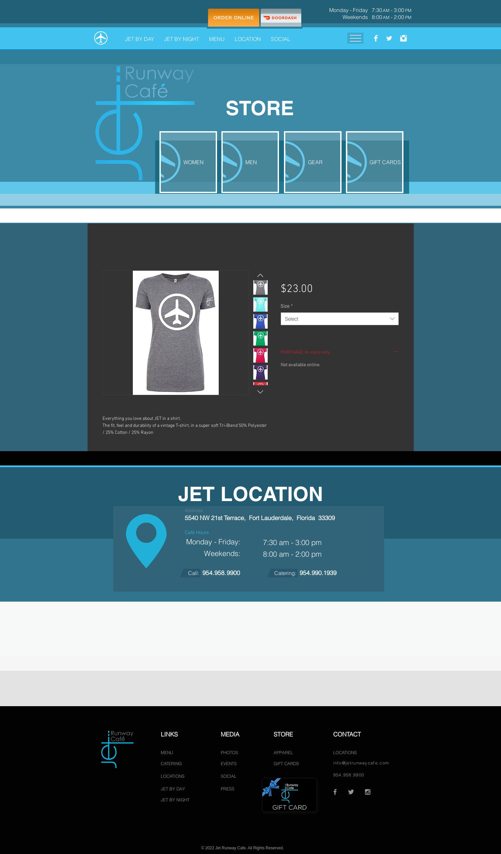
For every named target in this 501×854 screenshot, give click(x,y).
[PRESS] (231, 788)
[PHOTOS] (231, 752)
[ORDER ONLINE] (233, 18)
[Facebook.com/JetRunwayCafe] (376, 38)
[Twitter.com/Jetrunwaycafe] (389, 38)
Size (287, 306)
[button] (217, 36)
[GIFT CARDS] (374, 162)
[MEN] (250, 162)
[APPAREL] (284, 752)
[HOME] (101, 38)
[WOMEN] (188, 162)
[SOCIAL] (231, 776)
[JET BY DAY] (174, 788)
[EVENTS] (231, 763)
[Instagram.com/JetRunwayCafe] (403, 38)
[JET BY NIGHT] (176, 799)
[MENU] (170, 752)
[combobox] (340, 318)
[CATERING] (174, 763)
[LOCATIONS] (176, 776)
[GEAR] (313, 162)
